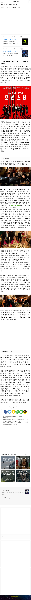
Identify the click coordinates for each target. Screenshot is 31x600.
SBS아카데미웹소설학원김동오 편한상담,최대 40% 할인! (10, 51)
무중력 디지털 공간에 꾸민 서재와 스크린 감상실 (12, 493)
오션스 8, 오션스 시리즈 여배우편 (9, 4)
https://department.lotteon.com (11, 36)
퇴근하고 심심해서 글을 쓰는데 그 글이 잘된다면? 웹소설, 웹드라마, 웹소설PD (10, 54)
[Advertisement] (15, 335)
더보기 (27, 454)
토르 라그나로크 (15, 205)
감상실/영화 (13, 7)
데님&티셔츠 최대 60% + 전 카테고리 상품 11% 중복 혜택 (10, 42)
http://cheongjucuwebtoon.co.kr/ (11, 48)
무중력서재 (16, 1)
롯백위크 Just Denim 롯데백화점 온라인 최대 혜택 (10, 39)
